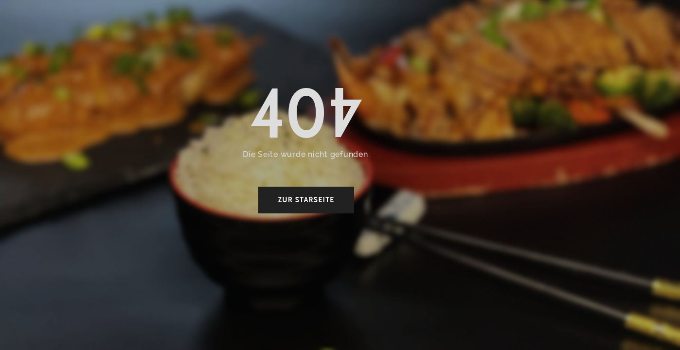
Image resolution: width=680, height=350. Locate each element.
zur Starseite (306, 199)
